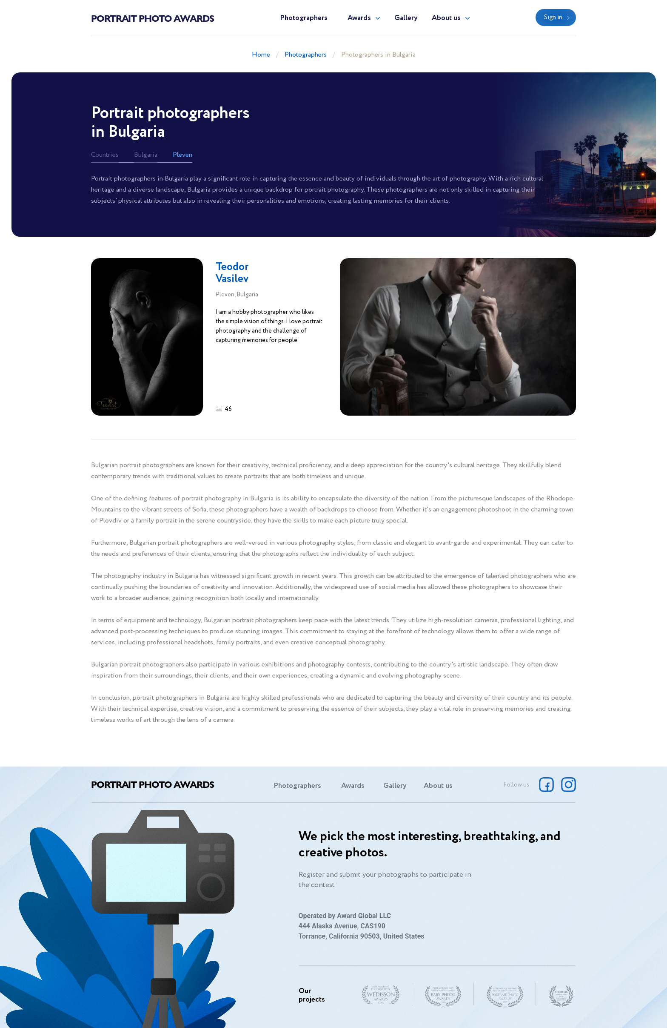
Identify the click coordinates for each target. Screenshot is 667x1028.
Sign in (553, 17)
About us (446, 18)
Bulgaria (145, 155)
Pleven (182, 155)
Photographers (304, 18)
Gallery (406, 18)
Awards (359, 18)
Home (261, 55)
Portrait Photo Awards (152, 18)
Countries (105, 155)
